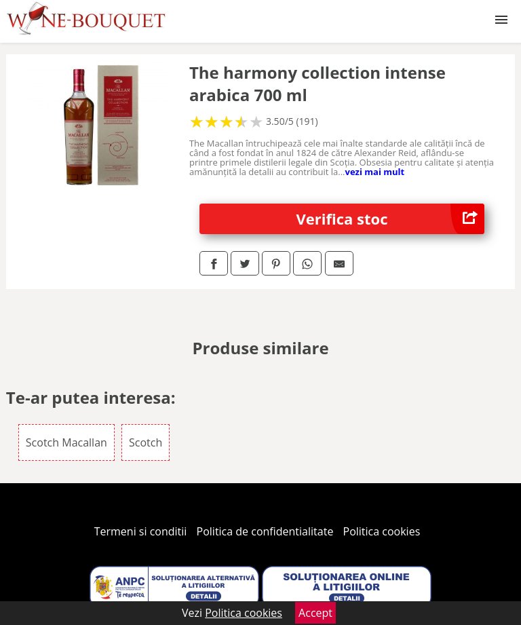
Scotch (145, 442)
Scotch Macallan (66, 442)
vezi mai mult (375, 172)
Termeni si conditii (140, 531)
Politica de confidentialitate (265, 531)
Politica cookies (382, 531)
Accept (315, 612)
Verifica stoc (390, 219)
